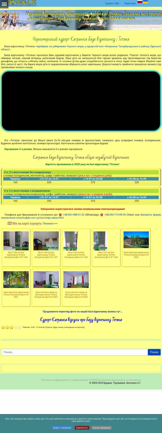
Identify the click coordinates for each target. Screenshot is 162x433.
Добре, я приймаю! (62, 428)
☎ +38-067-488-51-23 (71, 258)
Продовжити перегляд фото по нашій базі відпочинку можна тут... (83, 355)
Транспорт (130, 3)
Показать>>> (50, 267)
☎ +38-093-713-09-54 (113, 258)
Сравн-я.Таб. (112, 3)
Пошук (154, 395)
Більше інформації (101, 428)
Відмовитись (82, 428)
